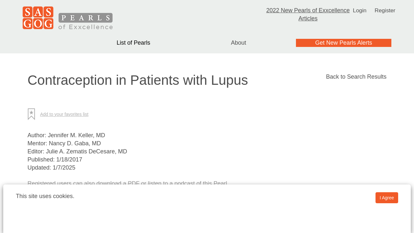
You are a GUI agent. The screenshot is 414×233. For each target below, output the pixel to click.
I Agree (387, 197)
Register (385, 10)
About (238, 42)
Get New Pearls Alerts (343, 42)
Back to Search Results (356, 76)
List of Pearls (133, 42)
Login (359, 10)
